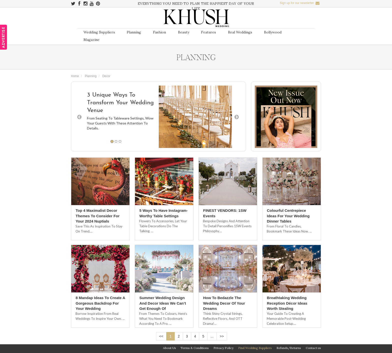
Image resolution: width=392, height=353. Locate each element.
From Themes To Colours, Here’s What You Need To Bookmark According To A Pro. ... (163, 319)
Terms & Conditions (194, 348)
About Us (169, 348)
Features (208, 32)
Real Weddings (240, 32)
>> (222, 336)
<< (161, 336)
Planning (134, 32)
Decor (106, 76)
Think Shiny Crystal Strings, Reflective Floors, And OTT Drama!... (222, 319)
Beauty (183, 32)
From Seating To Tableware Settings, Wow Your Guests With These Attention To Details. (120, 123)
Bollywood (273, 32)
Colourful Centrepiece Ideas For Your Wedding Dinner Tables (288, 215)
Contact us (313, 348)
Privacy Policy (224, 348)
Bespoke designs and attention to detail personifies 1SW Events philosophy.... (227, 226)
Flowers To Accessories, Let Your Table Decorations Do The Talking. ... (163, 226)
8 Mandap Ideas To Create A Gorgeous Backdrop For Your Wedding (100, 303)
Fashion (159, 32)
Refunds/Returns (288, 348)
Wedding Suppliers (99, 32)
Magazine (92, 39)
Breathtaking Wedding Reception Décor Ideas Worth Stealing (287, 303)
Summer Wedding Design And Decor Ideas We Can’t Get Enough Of (162, 303)
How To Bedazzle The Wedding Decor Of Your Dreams (224, 303)
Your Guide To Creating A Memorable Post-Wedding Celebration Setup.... (286, 319)
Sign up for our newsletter (300, 3)
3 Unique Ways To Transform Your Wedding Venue (120, 103)
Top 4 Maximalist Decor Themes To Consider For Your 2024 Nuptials (98, 215)
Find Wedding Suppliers (255, 348)
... (212, 336)
